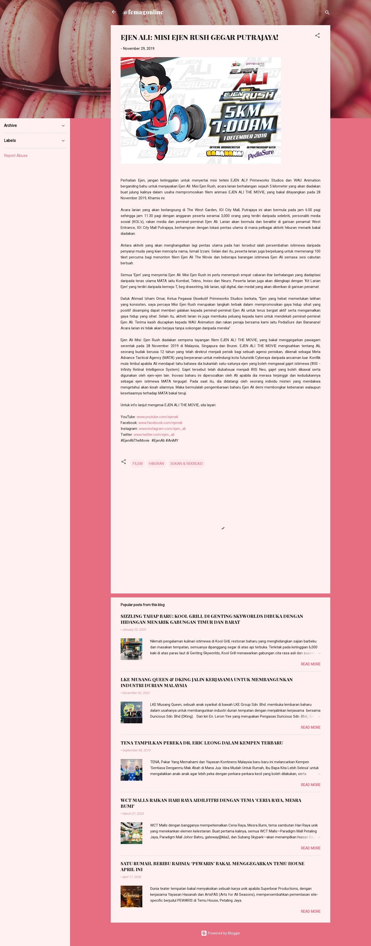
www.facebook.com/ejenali (160, 423)
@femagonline (143, 12)
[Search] (327, 13)
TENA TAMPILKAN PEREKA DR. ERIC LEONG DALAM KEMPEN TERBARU (202, 743)
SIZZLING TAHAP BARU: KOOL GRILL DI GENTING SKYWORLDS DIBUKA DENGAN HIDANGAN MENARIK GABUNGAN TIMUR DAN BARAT (212, 619)
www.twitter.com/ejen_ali (154, 434)
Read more (310, 664)
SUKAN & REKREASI (186, 463)
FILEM (138, 463)
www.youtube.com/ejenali (157, 417)
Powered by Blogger (220, 933)
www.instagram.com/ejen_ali (162, 428)
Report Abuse (16, 155)
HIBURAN (156, 463)
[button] (317, 36)
